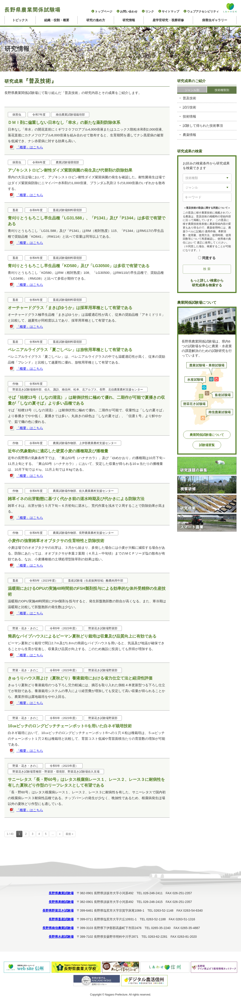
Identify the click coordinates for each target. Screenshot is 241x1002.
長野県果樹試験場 (61, 902)
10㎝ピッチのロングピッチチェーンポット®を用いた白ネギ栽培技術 (70, 726)
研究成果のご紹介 (191, 81)
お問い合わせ (128, 11)
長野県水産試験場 (61, 936)
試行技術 (189, 107)
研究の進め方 (95, 20)
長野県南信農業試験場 (58, 928)
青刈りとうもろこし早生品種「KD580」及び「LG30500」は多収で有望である (79, 266)
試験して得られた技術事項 (203, 125)
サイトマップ (170, 11)
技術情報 (189, 116)
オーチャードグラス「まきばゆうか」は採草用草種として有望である (70, 308)
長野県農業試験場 (61, 893)
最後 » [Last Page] (69, 834)
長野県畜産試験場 (61, 919)
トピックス (20, 20)
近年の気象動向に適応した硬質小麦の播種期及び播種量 (58, 451)
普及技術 (189, 98)
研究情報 (129, 20)
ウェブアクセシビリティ (203, 11)
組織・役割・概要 (56, 20)
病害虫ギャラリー (214, 20)
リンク (149, 11)
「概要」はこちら (29, 147)
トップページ (103, 11)
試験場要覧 (207, 445)
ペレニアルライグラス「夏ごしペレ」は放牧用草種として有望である (70, 349)
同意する (206, 258)
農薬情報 (189, 135)
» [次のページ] (59, 834)
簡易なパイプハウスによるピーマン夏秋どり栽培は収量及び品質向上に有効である (82, 636)
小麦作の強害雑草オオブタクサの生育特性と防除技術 (56, 540)
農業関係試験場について (207, 435)
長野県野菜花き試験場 (58, 910)
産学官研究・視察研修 (168, 20)
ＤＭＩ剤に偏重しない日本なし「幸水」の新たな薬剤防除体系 (64, 122)
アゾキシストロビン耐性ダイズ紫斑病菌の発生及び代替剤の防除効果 (70, 170)
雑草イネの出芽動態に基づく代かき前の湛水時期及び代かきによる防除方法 (76, 499)
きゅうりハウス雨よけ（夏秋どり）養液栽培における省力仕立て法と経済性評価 (80, 678)
